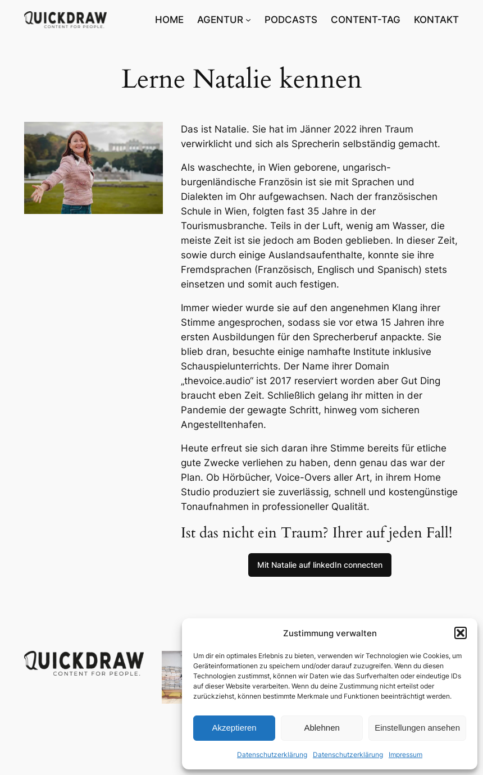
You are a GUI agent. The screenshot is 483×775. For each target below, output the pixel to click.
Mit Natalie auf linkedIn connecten (319, 564)
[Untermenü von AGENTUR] (248, 19)
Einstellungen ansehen (417, 727)
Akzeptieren (234, 727)
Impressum (405, 754)
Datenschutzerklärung (272, 754)
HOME (169, 19)
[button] (460, 633)
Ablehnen (321, 727)
